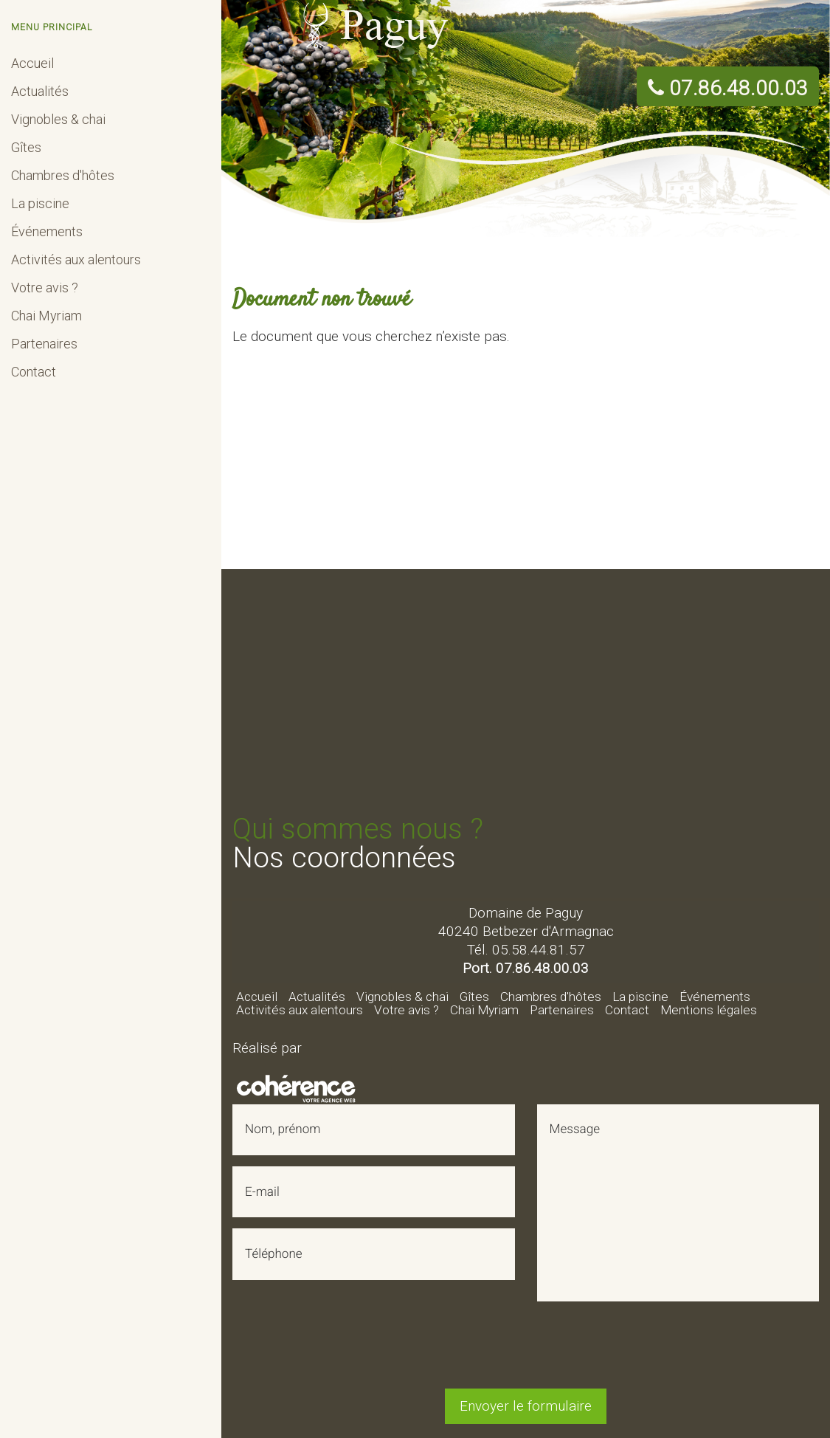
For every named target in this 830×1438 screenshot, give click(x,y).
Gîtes (26, 147)
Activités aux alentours (76, 259)
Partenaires (44, 343)
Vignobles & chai (58, 119)
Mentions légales (708, 1009)
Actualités (40, 91)
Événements (47, 231)
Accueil (32, 63)
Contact (33, 371)
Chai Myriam (46, 315)
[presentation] (526, 1348)
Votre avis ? (44, 287)
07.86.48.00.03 (728, 89)
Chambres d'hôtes (62, 175)
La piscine (40, 203)
